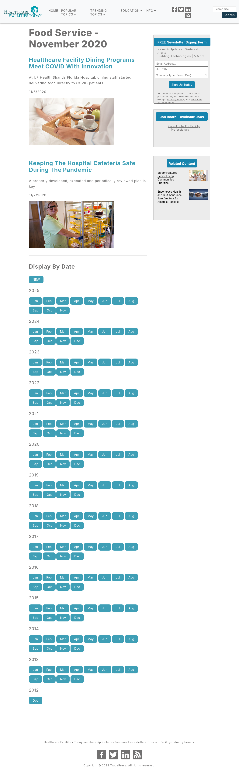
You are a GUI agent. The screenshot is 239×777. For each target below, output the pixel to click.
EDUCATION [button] (131, 10)
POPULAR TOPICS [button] (68, 12)
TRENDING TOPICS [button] (98, 12)
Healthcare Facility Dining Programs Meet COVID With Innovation (82, 63)
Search (229, 15)
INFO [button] (150, 10)
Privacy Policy (176, 99)
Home (53, 10)
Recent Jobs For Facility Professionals (184, 127)
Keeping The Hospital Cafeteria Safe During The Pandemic (82, 166)
